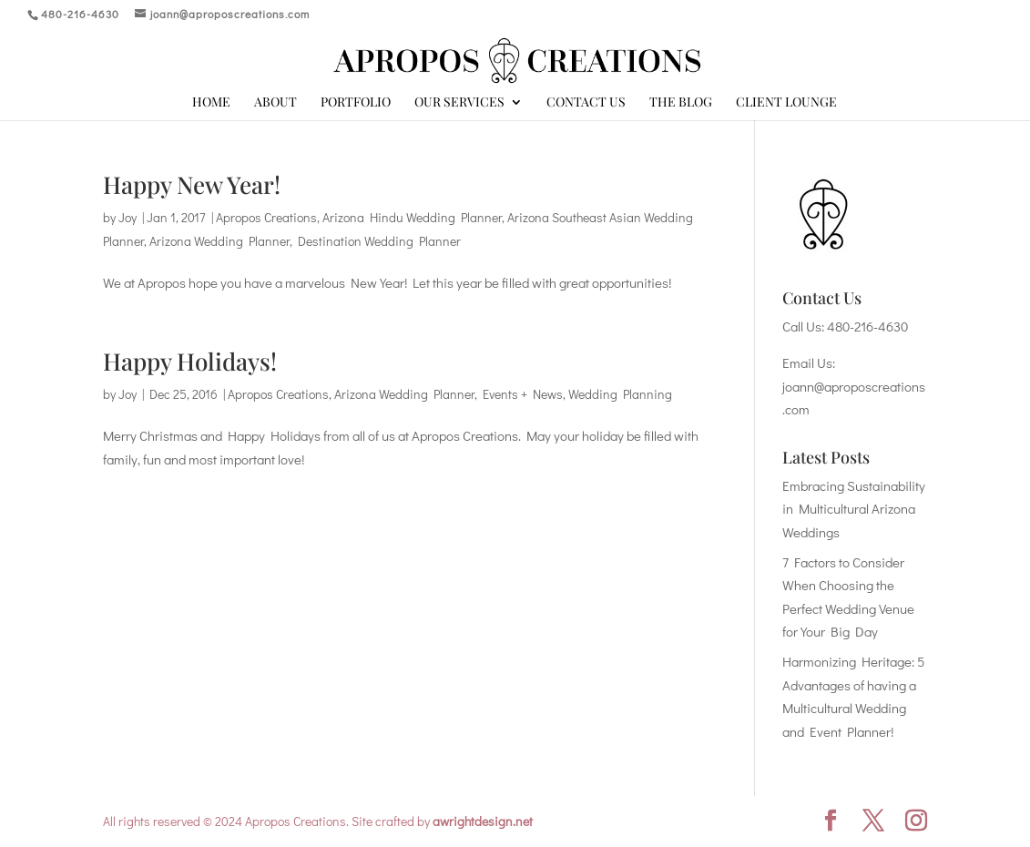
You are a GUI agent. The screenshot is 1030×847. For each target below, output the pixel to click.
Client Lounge (786, 103)
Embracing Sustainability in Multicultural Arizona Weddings (853, 508)
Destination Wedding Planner (379, 241)
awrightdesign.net (483, 821)
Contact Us (586, 103)
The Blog (680, 103)
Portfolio (356, 103)
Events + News (523, 394)
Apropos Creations (266, 217)
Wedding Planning (620, 394)
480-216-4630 (867, 326)
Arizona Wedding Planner (219, 241)
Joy (127, 217)
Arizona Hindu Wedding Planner (412, 217)
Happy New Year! (191, 184)
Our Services (459, 103)
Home (211, 103)
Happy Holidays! (190, 361)
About (275, 103)
